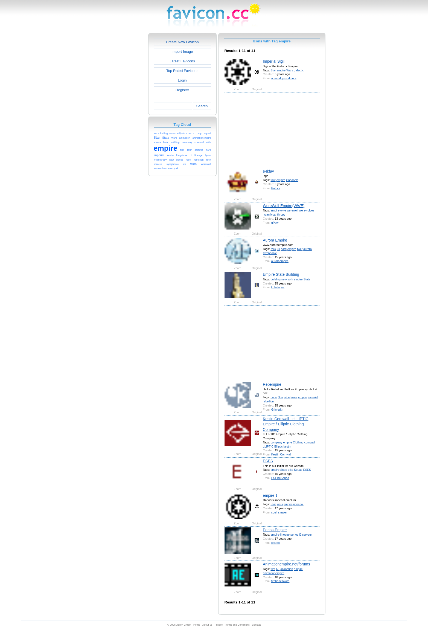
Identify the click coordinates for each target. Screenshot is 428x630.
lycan (266, 214)
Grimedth (277, 409)
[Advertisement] (125, 115)
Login (182, 80)
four (272, 180)
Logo (273, 397)
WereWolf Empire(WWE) (283, 206)
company (276, 442)
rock (273, 249)
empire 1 (270, 495)
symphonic (270, 253)
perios (294, 534)
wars (294, 397)
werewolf (292, 210)
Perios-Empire (275, 530)
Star (273, 70)
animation (286, 569)
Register (182, 90)
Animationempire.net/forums (286, 564)
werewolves (306, 210)
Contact (256, 624)
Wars (289, 70)
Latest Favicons (182, 61)
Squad (298, 469)
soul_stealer (279, 512)
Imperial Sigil (273, 61)
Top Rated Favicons (182, 71)
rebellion (268, 401)
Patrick (275, 188)
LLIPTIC (268, 446)
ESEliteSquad (280, 478)
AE (277, 569)
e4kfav (268, 171)
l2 (300, 534)
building (275, 279)
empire (281, 70)
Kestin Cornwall (281, 454)
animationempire (273, 573)
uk (278, 249)
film (272, 569)
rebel (287, 397)
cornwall (309, 442)
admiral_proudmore (283, 78)
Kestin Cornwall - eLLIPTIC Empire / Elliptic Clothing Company (285, 424)
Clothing (298, 442)
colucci (275, 542)
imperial (313, 397)
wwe (283, 210)
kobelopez (277, 287)
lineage (285, 534)
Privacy (218, 624)
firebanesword (280, 581)
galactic (299, 70)
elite (290, 469)
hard (284, 249)
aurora (307, 249)
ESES (268, 461)
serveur (307, 534)
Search (202, 106)
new (284, 279)
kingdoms (292, 180)
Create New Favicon (182, 42)
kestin (287, 446)
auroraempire (280, 261)
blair (299, 249)
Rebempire (272, 384)
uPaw (275, 222)
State (307, 279)
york (290, 279)
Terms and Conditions (237, 624)
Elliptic (278, 446)
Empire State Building (281, 274)
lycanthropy (277, 214)
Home (196, 624)
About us (207, 624)
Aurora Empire (275, 240)
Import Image (182, 52)
